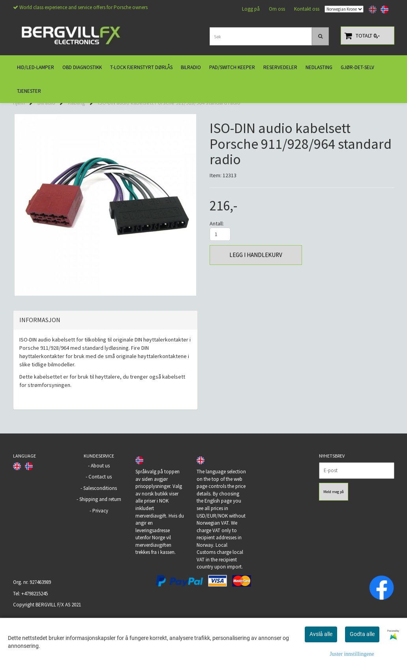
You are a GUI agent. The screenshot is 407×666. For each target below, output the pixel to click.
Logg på (251, 9)
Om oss (277, 9)
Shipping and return (100, 538)
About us (100, 505)
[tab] (105, 359)
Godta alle (362, 634)
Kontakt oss (306, 9)
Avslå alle (320, 634)
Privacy (100, 550)
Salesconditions (100, 527)
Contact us (100, 516)
